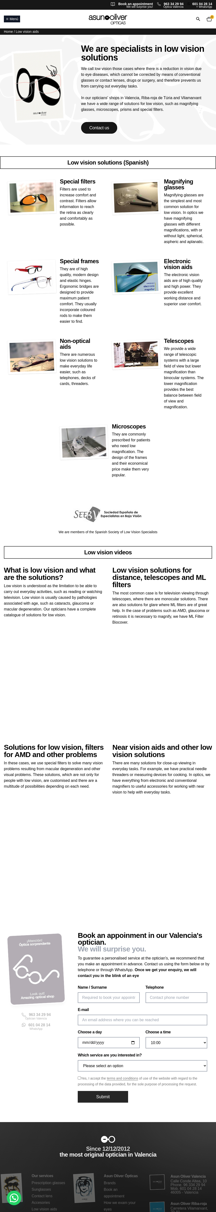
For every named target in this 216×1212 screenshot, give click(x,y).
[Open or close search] (198, 19)
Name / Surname (92, 987)
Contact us (99, 127)
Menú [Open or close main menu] (12, 19)
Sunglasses (41, 1189)
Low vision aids (44, 1209)
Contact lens (42, 1196)
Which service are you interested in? (110, 1055)
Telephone (155, 987)
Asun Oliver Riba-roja (189, 1204)
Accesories (41, 1202)
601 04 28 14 (202, 4)
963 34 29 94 (174, 4)
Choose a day (90, 1032)
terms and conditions (122, 1078)
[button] (14, 1198)
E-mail (83, 1010)
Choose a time (158, 1032)
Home (8, 32)
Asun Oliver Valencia (188, 1177)
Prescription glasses (48, 1183)
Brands (110, 1183)
